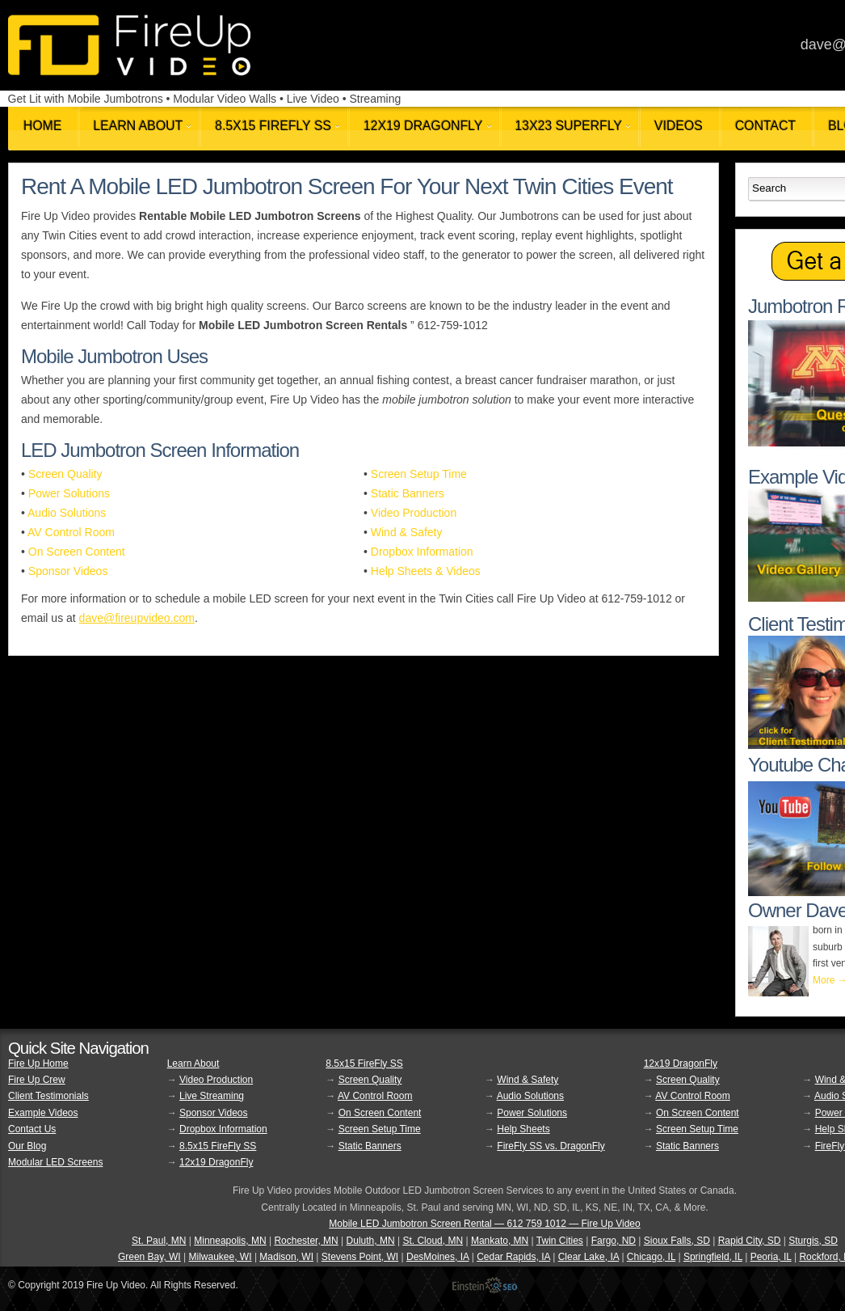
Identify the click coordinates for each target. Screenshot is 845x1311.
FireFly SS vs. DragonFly (550, 1146)
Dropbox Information (422, 551)
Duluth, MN (371, 1240)
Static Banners (407, 493)
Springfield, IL (712, 1256)
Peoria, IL (771, 1256)
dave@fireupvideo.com (137, 617)
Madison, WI (286, 1256)
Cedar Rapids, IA (513, 1256)
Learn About (193, 1063)
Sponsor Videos (68, 571)
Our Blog (27, 1146)
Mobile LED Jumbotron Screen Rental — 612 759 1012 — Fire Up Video (484, 1223)
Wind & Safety (407, 532)
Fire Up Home (38, 1063)
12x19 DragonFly (216, 1162)
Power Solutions (69, 493)
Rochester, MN (306, 1240)
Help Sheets (523, 1129)
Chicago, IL (651, 1256)
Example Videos (43, 1113)
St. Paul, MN (159, 1240)
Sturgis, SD (813, 1240)
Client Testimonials (48, 1096)
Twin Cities (559, 1240)
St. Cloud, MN (432, 1240)
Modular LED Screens (55, 1162)
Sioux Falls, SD (677, 1240)
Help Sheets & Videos (426, 571)
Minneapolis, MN (230, 1240)
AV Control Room (71, 532)
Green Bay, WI (149, 1256)
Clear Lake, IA (588, 1256)
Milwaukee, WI (220, 1256)
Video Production (413, 512)
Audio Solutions (66, 512)
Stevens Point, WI (360, 1256)
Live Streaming (211, 1096)
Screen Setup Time (419, 473)
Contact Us (32, 1129)
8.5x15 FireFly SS (217, 1146)
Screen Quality (65, 473)
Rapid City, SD (749, 1240)
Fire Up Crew (36, 1079)
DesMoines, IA (437, 1256)
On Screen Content (76, 551)
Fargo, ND (613, 1240)
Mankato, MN (499, 1240)
